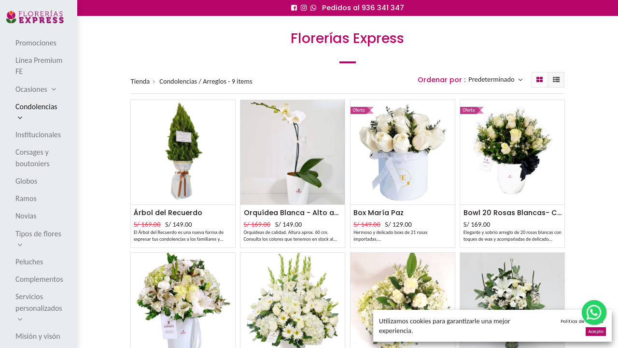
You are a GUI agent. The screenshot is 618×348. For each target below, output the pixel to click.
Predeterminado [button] (492, 79)
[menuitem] (39, 42)
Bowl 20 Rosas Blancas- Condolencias (513, 213)
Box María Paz (378, 213)
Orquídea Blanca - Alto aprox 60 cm (293, 213)
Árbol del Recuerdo (168, 213)
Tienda (140, 81)
